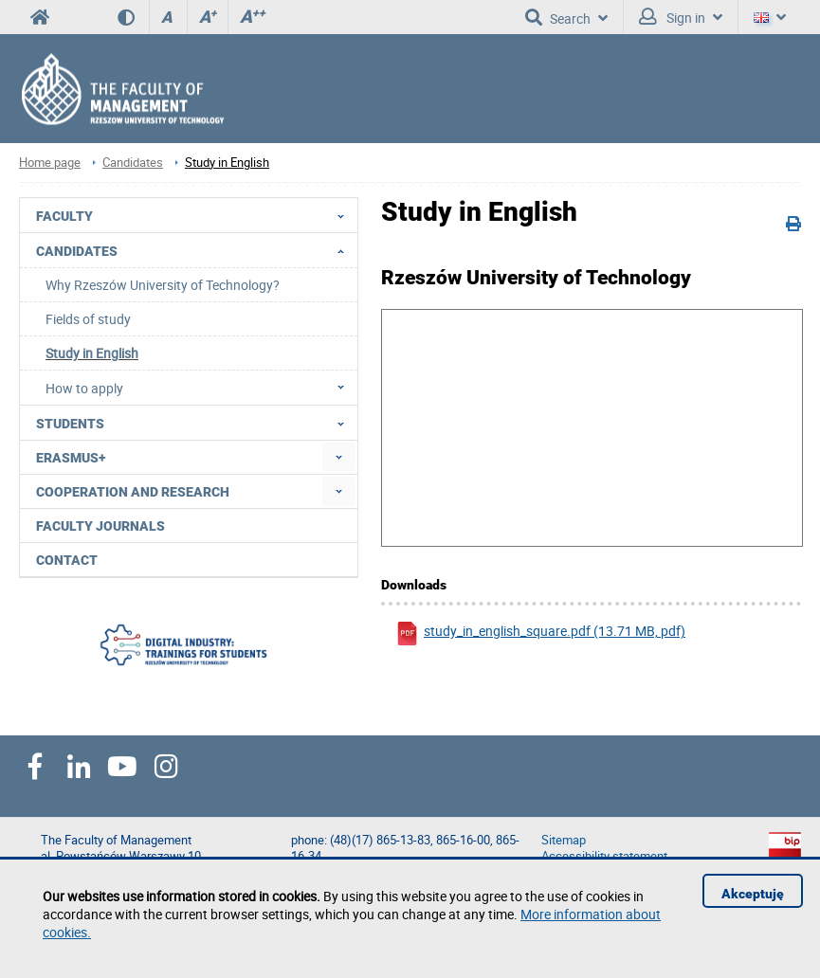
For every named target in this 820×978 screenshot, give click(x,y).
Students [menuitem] (195, 423)
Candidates (132, 162)
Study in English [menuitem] (92, 353)
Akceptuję (752, 893)
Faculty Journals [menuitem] (100, 526)
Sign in (680, 17)
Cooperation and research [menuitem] (132, 491)
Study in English (227, 162)
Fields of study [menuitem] (88, 319)
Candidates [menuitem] (195, 250)
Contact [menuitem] (67, 560)
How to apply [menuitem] (200, 387)
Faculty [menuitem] (195, 215)
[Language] (769, 17)
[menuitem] (338, 457)
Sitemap (563, 840)
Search (566, 17)
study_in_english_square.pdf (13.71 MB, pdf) (540, 633)
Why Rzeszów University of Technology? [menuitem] (163, 285)
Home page (50, 162)
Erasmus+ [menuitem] (70, 457)
